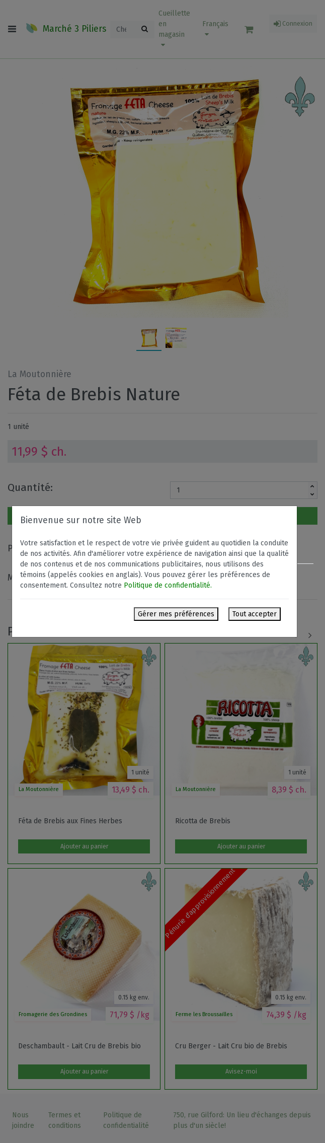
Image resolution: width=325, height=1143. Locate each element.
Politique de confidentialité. (168, 585)
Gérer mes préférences (176, 614)
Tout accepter (254, 614)
